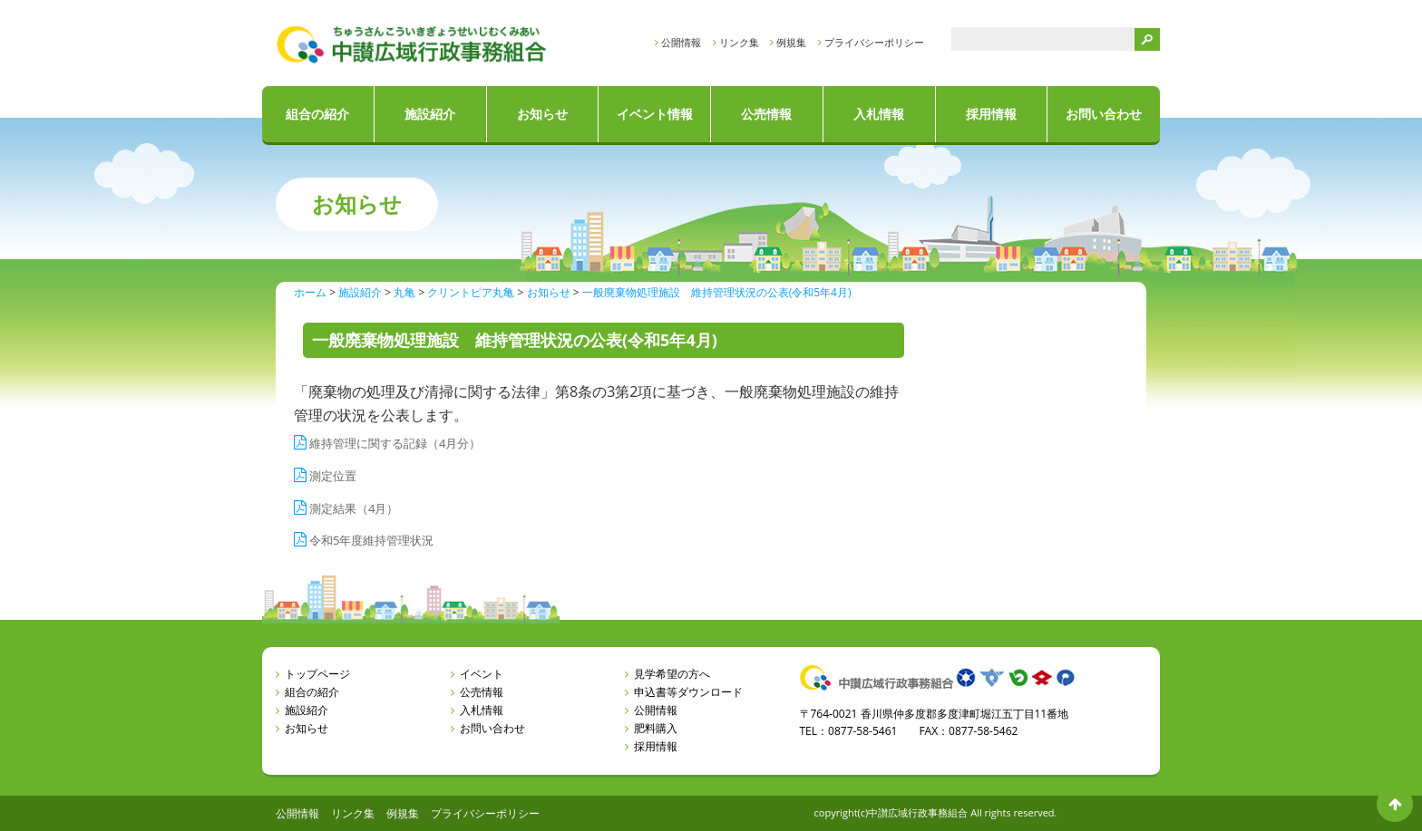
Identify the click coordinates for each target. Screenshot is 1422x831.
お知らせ (542, 113)
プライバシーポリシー (874, 42)
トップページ (317, 673)
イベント (481, 673)
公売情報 (766, 113)
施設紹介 (429, 113)
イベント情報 (655, 113)
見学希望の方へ (672, 673)
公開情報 (681, 42)
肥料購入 (655, 728)
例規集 (791, 42)
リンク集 (739, 42)
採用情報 (991, 113)
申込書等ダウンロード (688, 692)
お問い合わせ (1104, 113)
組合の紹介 (317, 113)
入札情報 (878, 113)
